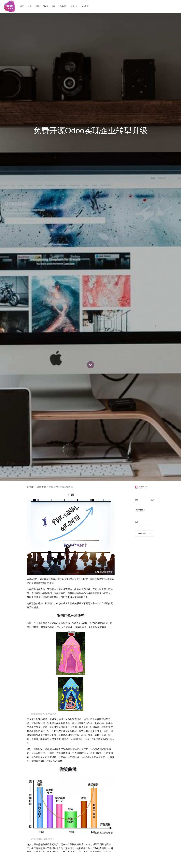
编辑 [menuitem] (152, 500)
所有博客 (30, 487)
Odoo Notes (41, 487)
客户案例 (139, 510)
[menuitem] (22, 6)
